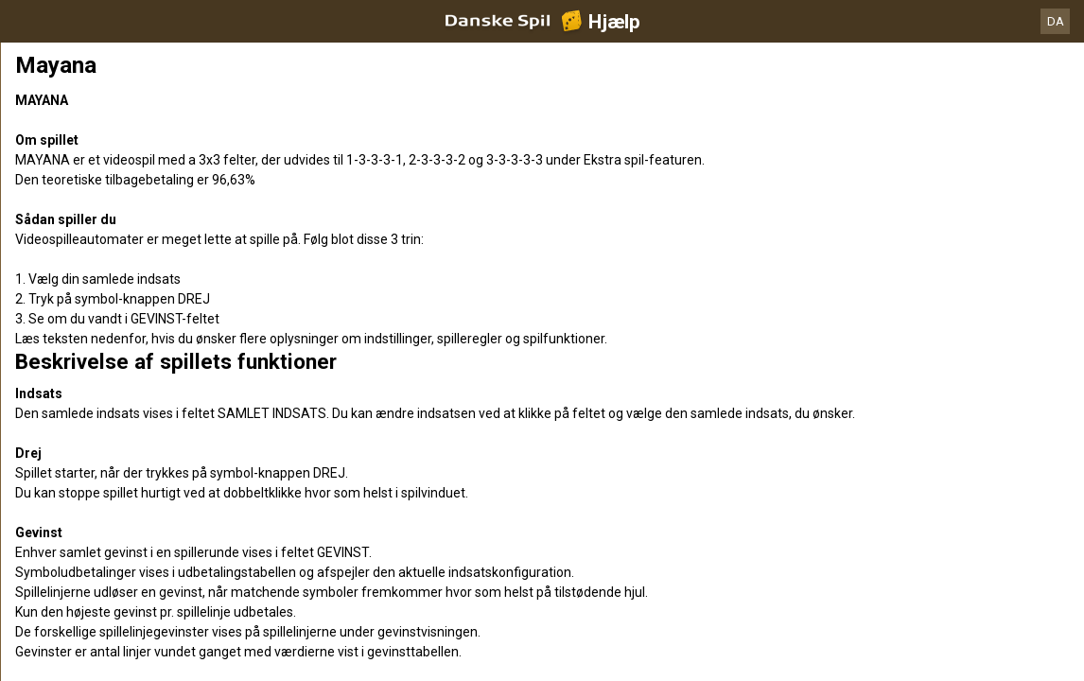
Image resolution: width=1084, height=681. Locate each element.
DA (1055, 21)
